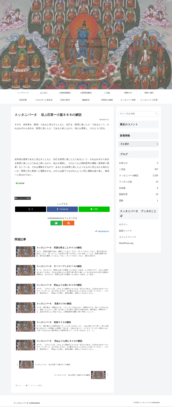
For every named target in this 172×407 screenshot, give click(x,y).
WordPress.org (126, 243)
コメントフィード (127, 237)
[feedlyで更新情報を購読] (59, 223)
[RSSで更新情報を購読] (65, 223)
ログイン (123, 224)
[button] (156, 113)
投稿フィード (125, 231)
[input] (138, 113)
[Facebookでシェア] (62, 209)
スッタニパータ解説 (22, 198)
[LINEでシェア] (94, 209)
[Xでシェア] (30, 209)
